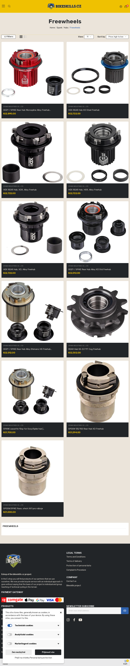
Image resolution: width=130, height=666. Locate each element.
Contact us (71, 581)
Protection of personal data (78, 565)
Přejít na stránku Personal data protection (33, 658)
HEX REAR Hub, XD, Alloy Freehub (19, 269)
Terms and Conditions (75, 557)
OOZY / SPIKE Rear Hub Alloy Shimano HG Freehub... (27, 349)
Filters (8, 37)
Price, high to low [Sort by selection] (117, 37)
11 (89, 37)
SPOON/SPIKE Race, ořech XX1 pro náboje (23, 508)
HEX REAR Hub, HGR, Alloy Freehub (85, 190)
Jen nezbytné (18, 652)
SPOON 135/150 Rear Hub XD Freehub (86, 429)
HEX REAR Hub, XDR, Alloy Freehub (20, 190)
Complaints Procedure (76, 570)
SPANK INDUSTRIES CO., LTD (13, 106)
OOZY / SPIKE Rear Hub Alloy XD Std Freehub (89, 269)
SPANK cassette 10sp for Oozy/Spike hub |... (23, 429)
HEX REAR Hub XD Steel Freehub (84, 110)
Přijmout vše (48, 652)
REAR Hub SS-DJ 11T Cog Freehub (84, 349)
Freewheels (10, 526)
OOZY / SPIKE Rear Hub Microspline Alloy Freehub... (27, 110)
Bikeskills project (73, 585)
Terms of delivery (74, 561)
